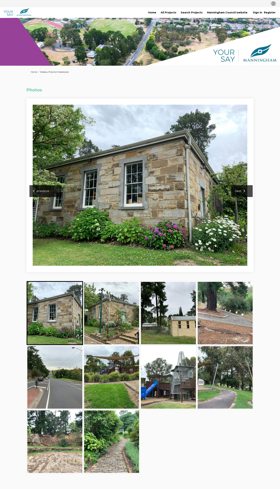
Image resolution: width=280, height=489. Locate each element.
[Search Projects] (191, 12)
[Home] (152, 12)
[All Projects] (168, 12)
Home (34, 72)
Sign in (257, 12)
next (238, 191)
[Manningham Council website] (227, 12)
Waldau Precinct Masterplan (54, 72)
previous (43, 191)
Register (270, 12)
